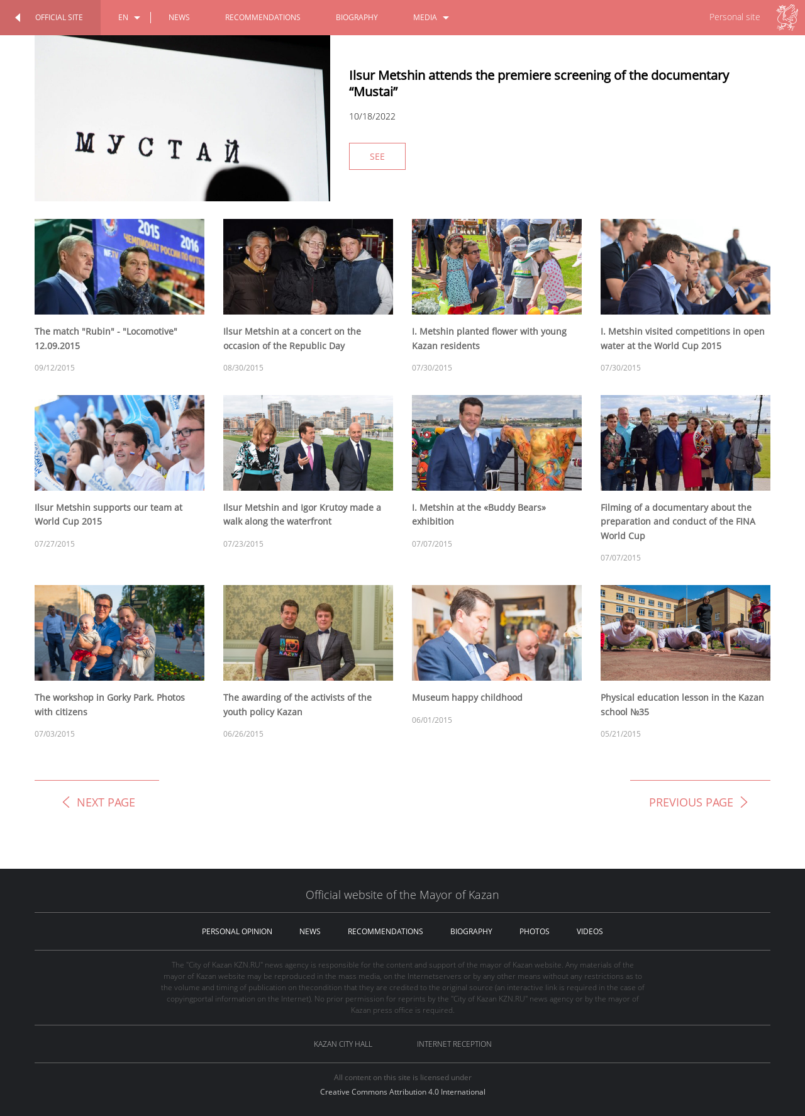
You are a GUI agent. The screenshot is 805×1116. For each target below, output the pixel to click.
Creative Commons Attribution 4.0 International (403, 1091)
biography (357, 17)
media (425, 17)
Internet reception (454, 1044)
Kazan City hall (343, 1044)
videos (590, 931)
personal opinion (237, 931)
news (179, 17)
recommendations (263, 17)
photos (534, 931)
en (123, 17)
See (377, 156)
